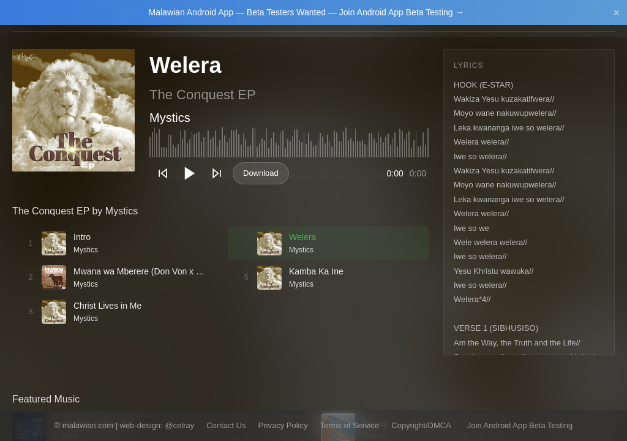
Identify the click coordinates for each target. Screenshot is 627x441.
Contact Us (226, 425)
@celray (179, 425)
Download (261, 173)
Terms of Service (349, 425)
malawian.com (87, 425)
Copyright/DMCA (421, 425)
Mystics (169, 117)
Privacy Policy (283, 425)
